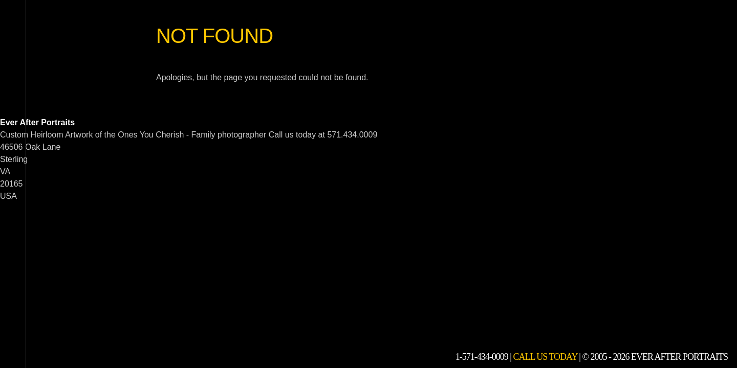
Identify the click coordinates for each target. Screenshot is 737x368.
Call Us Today (545, 357)
